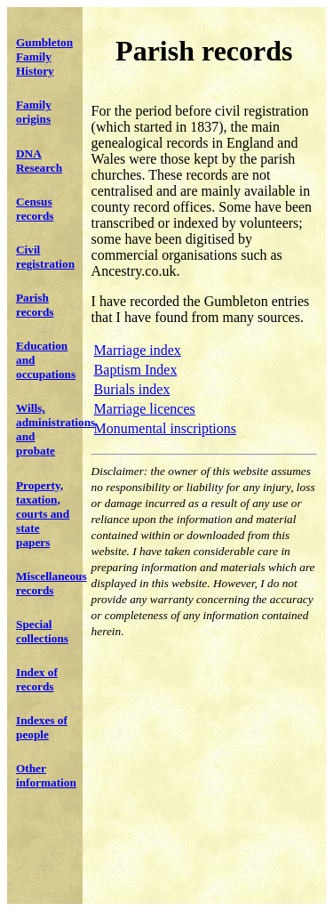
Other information (46, 775)
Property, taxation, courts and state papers (42, 514)
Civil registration (45, 256)
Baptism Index (136, 369)
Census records (35, 208)
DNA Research (39, 160)
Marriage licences (144, 408)
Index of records (37, 679)
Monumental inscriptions (165, 428)
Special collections (42, 631)
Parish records (35, 304)
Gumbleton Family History (44, 56)
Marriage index (137, 350)
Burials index (132, 389)
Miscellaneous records (51, 583)
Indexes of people (41, 727)
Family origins (34, 111)
